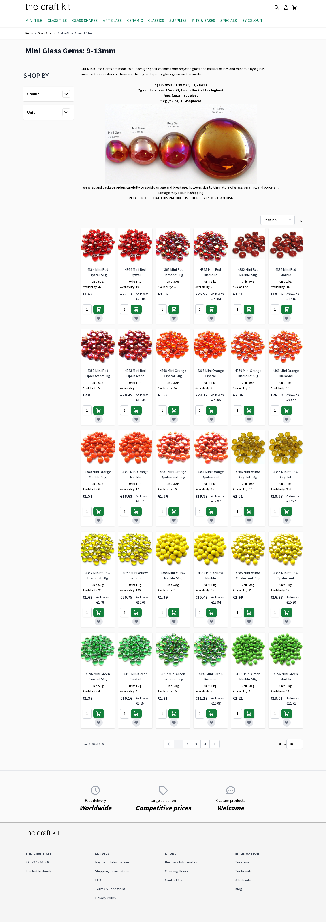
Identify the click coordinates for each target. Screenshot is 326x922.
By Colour (252, 20)
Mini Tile (33, 20)
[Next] (214, 744)
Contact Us (173, 880)
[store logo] (53, 7)
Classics (156, 20)
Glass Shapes (85, 20)
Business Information (181, 862)
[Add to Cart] (98, 309)
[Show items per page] (294, 744)
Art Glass (112, 20)
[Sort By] (277, 220)
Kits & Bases (203, 20)
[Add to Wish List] (99, 318)
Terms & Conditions (110, 889)
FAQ (98, 880)
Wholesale (243, 880)
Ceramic (135, 20)
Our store (242, 862)
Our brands (243, 871)
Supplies (177, 20)
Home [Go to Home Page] (29, 33)
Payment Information (112, 862)
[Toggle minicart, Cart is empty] (294, 7)
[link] (169, 744)
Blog (238, 889)
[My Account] (285, 7)
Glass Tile (57, 20)
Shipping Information (112, 871)
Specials (228, 20)
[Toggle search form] (276, 7)
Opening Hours (176, 871)
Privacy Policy (105, 898)
